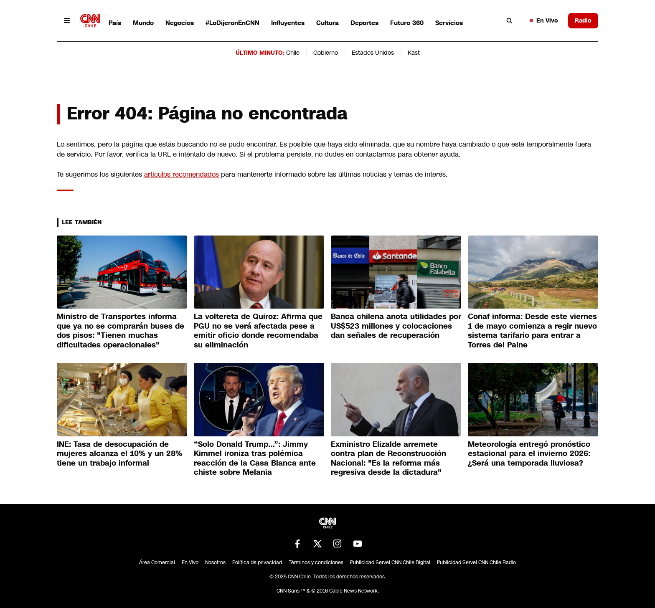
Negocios (179, 22)
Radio (583, 20)
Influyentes (288, 22)
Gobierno (325, 52)
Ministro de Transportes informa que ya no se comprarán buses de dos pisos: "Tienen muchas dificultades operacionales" (120, 330)
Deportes (364, 22)
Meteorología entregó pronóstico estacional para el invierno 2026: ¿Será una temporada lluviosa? (529, 454)
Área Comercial (157, 562)
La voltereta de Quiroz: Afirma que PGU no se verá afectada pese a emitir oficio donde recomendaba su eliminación (258, 330)
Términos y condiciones (316, 562)
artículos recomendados (181, 174)
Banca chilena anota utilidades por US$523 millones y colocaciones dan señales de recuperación (396, 326)
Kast (414, 52)
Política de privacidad (257, 562)
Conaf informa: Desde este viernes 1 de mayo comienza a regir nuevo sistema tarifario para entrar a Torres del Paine (532, 330)
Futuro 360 (407, 22)
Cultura (327, 22)
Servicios (449, 22)
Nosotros (215, 562)
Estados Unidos (373, 52)
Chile (293, 52)
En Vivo (544, 20)
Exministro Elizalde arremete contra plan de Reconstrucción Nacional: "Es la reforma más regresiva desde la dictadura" (388, 458)
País (115, 22)
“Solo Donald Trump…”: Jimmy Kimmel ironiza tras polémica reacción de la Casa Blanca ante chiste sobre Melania (255, 458)
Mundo (143, 22)
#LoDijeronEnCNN (232, 22)
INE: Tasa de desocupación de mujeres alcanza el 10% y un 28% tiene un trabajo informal (119, 454)
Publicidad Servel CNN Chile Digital (390, 562)
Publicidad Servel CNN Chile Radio (476, 562)
